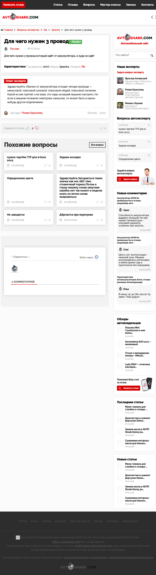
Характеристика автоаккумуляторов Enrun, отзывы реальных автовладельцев (133, 279)
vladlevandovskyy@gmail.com (93, 545)
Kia (45, 30)
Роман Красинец (134, 89)
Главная (8, 30)
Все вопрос (97, 144)
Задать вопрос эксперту (130, 72)
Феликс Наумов (134, 103)
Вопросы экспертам (28, 30)
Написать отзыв (13, 4)
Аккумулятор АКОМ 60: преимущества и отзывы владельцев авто (129, 200)
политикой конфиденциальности (131, 557)
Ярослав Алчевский (136, 78)
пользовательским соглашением (85, 557)
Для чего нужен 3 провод (78, 30)
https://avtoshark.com (66, 542)
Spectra (56, 30)
